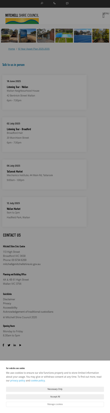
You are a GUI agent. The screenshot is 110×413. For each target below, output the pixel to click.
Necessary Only (55, 389)
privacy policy (17, 380)
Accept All (55, 396)
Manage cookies (55, 404)
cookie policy (38, 380)
